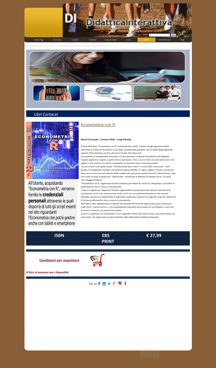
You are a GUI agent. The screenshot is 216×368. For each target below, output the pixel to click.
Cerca (173, 35)
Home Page (39, 40)
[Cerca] (159, 35)
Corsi (128, 40)
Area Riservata (164, 40)
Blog (182, 40)
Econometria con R (98, 124)
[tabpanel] (128, 174)
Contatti (75, 40)
